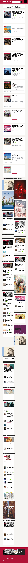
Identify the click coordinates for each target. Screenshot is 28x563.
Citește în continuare (14, 19)
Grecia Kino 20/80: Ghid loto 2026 (17, 26)
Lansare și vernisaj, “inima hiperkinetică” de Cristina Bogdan (10, 534)
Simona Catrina (8, 479)
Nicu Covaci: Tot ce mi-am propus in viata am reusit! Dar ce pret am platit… (10, 482)
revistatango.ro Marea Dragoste (10, 425)
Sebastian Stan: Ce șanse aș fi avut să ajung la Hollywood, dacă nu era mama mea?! (10, 421)
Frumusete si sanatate (17, 296)
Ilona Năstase (6, 411)
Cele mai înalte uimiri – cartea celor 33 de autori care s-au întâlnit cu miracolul (9, 320)
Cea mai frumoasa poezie (7, 167)
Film (4, 11)
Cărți (4, 292)
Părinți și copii (16, 257)
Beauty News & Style (6, 240)
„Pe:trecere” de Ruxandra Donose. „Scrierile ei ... (8, 553)
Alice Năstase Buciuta (14, 57)
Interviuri (5, 364)
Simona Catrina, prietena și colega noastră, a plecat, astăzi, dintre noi (10, 467)
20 (13, 178)
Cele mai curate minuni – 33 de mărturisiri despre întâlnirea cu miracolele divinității (9, 333)
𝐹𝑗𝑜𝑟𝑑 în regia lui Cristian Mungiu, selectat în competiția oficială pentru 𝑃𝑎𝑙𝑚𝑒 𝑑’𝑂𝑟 (17, 69)
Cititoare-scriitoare (17, 314)
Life (4, 26)
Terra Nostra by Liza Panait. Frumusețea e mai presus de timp (21, 250)
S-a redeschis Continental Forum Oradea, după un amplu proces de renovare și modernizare (17, 154)
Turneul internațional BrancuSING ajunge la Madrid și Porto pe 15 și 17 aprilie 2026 (17, 83)
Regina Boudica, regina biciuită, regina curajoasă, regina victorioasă (21, 231)
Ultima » (20, 178)
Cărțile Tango (16, 221)
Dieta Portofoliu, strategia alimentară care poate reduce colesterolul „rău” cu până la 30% (8, 444)
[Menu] (25, 1)
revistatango (13, 15)
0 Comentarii (11, 34)
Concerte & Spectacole (7, 53)
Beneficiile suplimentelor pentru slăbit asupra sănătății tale (10, 449)
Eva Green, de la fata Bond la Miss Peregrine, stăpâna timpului (10, 428)
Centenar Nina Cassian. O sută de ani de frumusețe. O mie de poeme (9, 316)
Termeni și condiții (18, 558)
